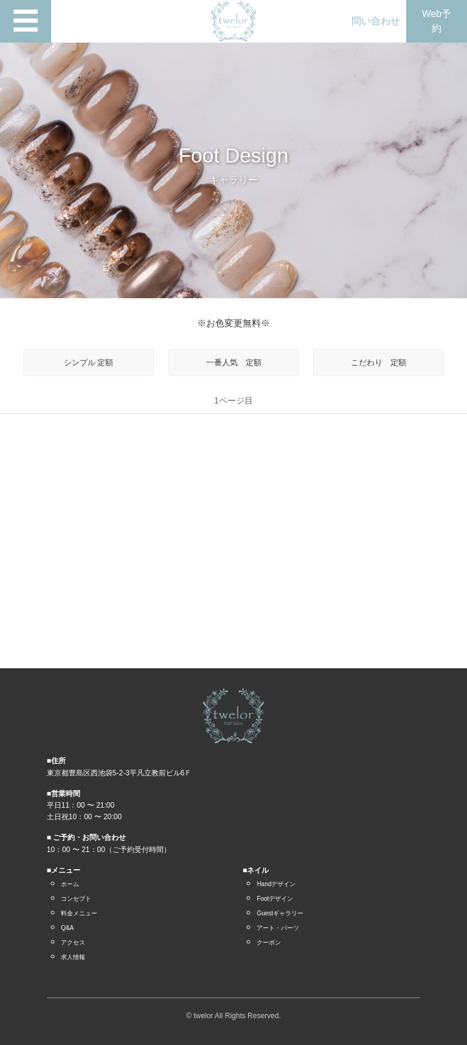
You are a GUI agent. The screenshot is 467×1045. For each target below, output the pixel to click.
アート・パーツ (278, 927)
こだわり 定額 (378, 362)
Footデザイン (275, 898)
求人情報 (73, 957)
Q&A (67, 927)
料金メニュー (79, 913)
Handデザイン (276, 884)
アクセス (73, 942)
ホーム (70, 884)
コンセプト (76, 898)
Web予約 (437, 21)
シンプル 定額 (89, 362)
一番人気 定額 (233, 362)
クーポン (269, 942)
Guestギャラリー (280, 913)
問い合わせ (375, 21)
